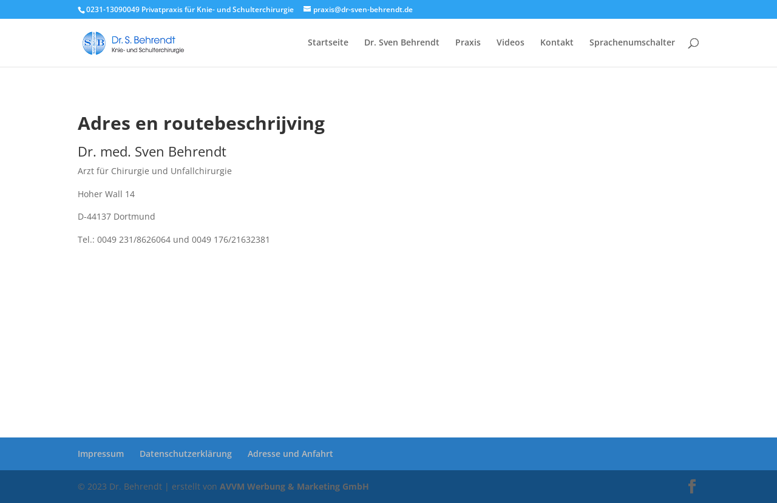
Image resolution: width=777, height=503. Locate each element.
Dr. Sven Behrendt (401, 43)
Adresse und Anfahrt (290, 453)
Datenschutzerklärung (186, 453)
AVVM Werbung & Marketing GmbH (294, 486)
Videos (510, 43)
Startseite (328, 43)
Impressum (101, 453)
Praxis (468, 43)
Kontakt (557, 43)
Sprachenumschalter (632, 43)
